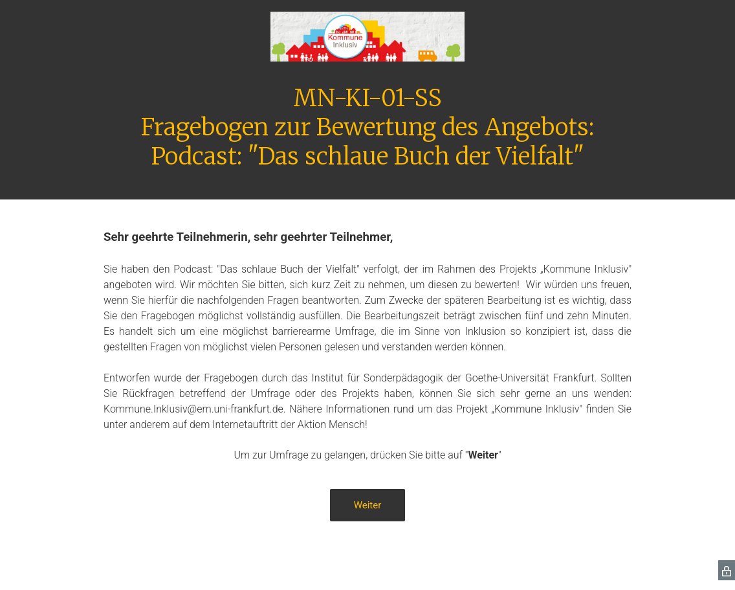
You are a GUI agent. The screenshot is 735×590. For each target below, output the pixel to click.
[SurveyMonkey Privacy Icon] (726, 570)
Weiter (368, 505)
